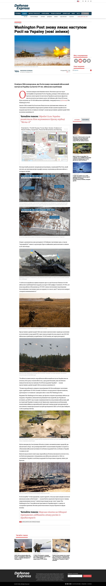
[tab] (77, 120)
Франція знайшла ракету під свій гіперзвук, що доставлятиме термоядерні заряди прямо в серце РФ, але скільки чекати (81, 138)
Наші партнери (63, 16)
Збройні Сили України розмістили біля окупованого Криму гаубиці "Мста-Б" (43, 119)
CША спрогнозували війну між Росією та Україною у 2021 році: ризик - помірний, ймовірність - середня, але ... (22, 557)
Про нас (25, 16)
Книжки (56, 16)
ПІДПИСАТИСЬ (87, 576)
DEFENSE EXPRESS (26, 70)
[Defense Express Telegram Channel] (91, 1)
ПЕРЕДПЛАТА (84, 583)
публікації (64, 100)
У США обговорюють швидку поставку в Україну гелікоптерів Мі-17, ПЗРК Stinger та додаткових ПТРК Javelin (41, 557)
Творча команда (34, 16)
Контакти (71, 16)
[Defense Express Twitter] (88, 1)
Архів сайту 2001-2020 (83, 16)
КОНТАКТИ (89, 583)
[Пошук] (90, 13)
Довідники (49, 16)
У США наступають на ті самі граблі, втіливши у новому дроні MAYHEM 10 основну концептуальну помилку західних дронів (81, 178)
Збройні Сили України (30, 521)
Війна (23, 521)
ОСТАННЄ (77, 119)
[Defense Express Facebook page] (83, 1)
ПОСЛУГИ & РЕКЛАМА (76, 583)
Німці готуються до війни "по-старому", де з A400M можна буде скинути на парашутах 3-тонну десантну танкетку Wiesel (82, 158)
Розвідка (38, 521)
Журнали (43, 16)
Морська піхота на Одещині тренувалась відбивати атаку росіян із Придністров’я (44, 515)
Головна (16, 23)
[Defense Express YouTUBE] (86, 1)
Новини (19, 23)
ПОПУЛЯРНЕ (85, 119)
